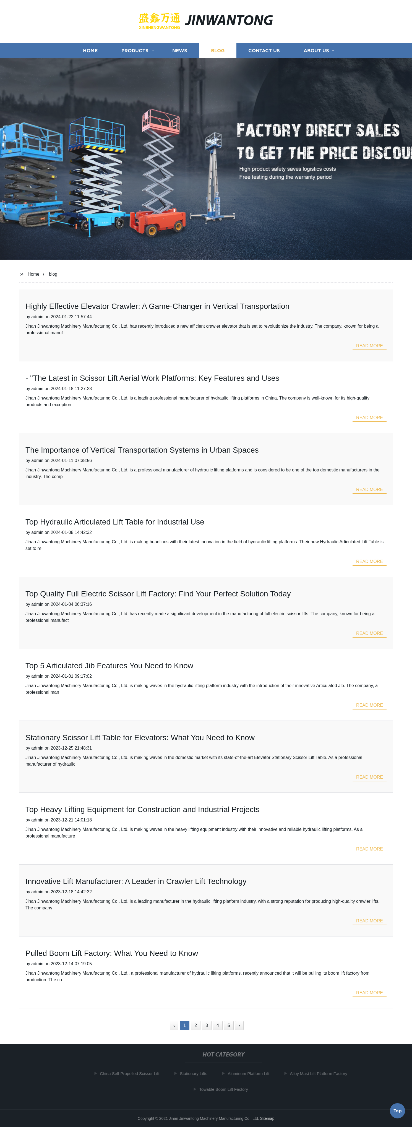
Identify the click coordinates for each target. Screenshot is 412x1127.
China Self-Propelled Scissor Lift (131, 1073)
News (179, 53)
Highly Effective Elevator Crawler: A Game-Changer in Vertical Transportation (157, 306)
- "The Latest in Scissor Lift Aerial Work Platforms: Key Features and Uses (152, 378)
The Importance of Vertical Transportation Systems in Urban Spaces (142, 450)
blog (53, 274)
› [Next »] (239, 1025)
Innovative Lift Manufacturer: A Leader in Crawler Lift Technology (136, 881)
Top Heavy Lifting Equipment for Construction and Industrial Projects (142, 809)
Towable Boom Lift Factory (224, 1089)
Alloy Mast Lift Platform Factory (320, 1073)
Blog (218, 53)
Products (134, 53)
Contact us (264, 53)
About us (316, 53)
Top (397, 1110)
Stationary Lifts (194, 1073)
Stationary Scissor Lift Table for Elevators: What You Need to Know (140, 737)
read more (369, 345)
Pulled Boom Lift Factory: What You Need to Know (111, 953)
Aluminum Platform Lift (250, 1073)
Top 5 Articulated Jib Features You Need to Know (109, 665)
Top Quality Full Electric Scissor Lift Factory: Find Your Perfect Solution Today (158, 593)
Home (90, 53)
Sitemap (267, 1118)
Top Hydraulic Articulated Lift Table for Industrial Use (114, 522)
